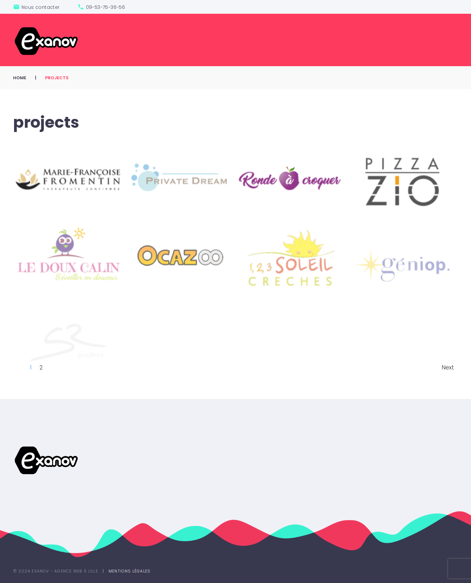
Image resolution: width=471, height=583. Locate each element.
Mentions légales (129, 571)
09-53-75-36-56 (105, 7)
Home (19, 78)
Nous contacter (41, 7)
